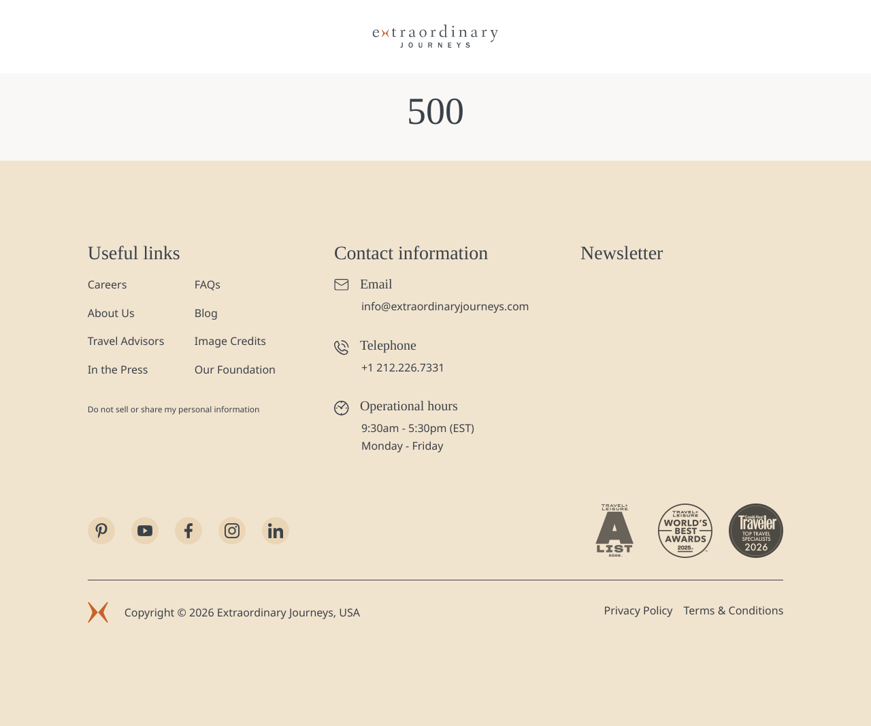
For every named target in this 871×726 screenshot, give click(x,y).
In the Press (118, 369)
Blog (206, 313)
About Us (111, 313)
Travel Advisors (126, 340)
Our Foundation (235, 369)
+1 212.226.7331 (403, 367)
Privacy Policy (638, 610)
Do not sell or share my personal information (174, 409)
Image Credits (230, 340)
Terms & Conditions (733, 610)
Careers (107, 284)
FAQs (207, 284)
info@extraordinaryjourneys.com (445, 306)
